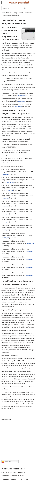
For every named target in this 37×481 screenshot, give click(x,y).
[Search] (12, 8)
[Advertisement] (18, 438)
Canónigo (9, 13)
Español (6, 462)
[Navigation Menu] (3, 2)
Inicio (3, 13)
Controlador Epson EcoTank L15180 (13, 472)
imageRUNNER (18, 13)
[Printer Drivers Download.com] (19, 2)
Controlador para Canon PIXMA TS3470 (14, 479)
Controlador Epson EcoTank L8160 (12, 476)
